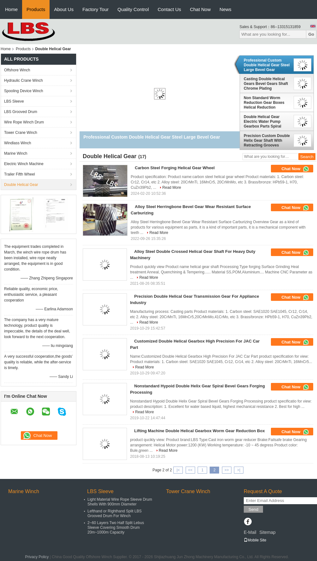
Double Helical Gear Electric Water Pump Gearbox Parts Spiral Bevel (262, 121)
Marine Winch (15, 153)
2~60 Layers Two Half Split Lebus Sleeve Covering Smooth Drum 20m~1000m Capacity (115, 527)
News (225, 9)
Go (311, 34)
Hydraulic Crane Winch (23, 80)
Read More (171, 187)
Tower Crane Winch (20, 132)
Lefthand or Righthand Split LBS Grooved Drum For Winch (114, 513)
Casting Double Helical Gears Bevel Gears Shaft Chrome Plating (266, 84)
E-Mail (250, 532)
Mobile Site (255, 540)
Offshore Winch (17, 70)
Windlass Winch (17, 143)
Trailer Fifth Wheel (19, 174)
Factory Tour (95, 9)
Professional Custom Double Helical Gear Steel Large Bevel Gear (267, 65)
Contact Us (169, 9)
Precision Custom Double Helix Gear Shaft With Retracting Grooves (267, 140)
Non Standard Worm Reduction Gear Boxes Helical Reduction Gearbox (264, 103)
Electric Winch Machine (24, 164)
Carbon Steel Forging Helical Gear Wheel (175, 167)
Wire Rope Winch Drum (24, 122)
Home (11, 9)
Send (253, 509)
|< (178, 470)
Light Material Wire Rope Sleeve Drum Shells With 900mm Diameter (119, 501)
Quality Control (133, 9)
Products (36, 9)
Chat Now (200, 9)
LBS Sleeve (14, 101)
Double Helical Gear (21, 184)
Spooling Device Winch (23, 91)
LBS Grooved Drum (20, 112)
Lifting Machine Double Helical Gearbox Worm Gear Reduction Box (199, 430)
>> (226, 470)
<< (190, 470)
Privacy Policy (37, 557)
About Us (64, 9)
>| (238, 470)
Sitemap (267, 532)
